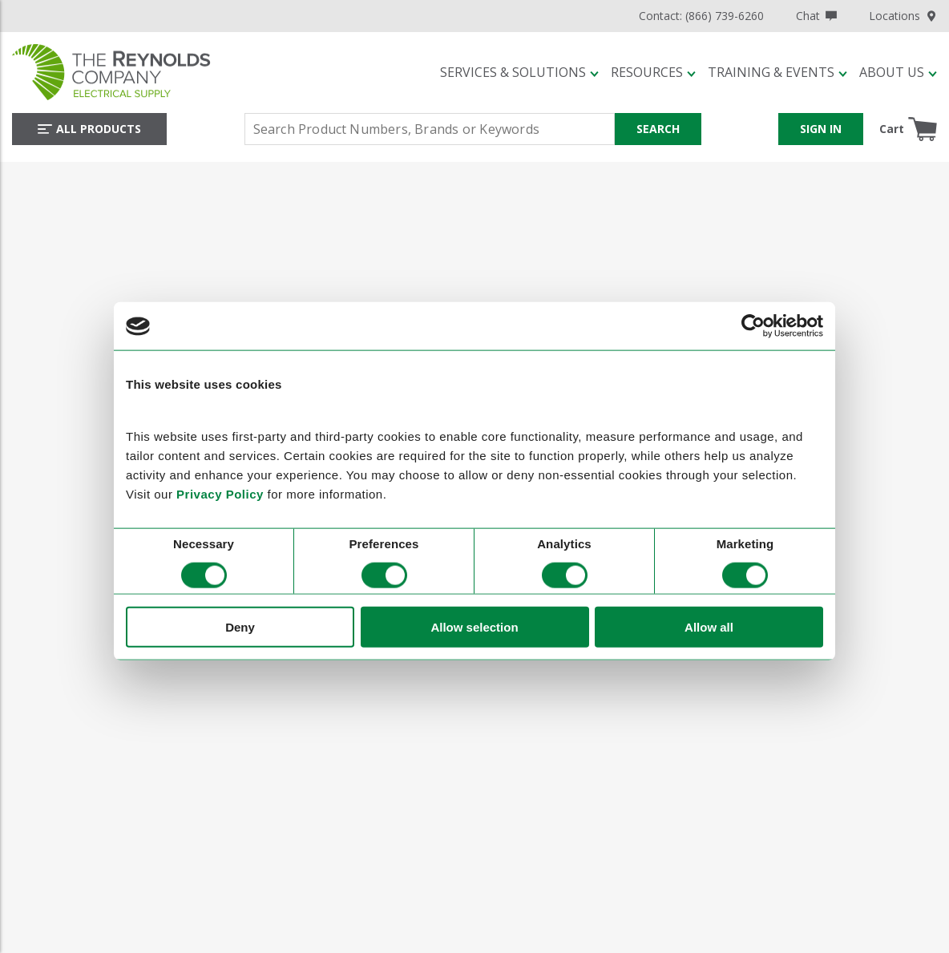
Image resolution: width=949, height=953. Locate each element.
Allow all (708, 627)
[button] (519, 72)
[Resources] (653, 72)
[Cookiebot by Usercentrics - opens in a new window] (753, 326)
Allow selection (474, 627)
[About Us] (898, 72)
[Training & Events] (777, 72)
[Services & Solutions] (519, 72)
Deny (240, 627)
